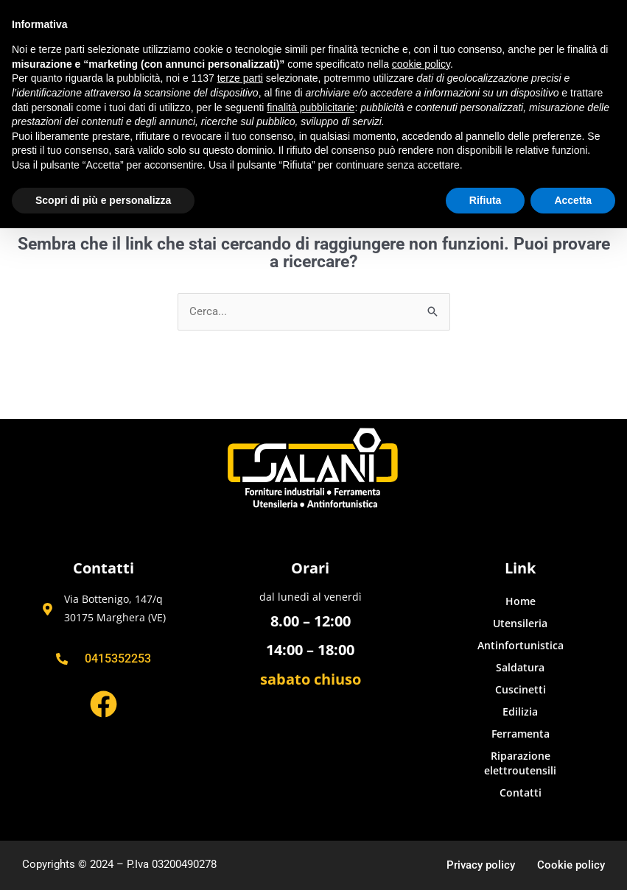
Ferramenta (520, 734)
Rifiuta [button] (485, 200)
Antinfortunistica (520, 645)
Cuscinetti (520, 689)
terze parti (240, 78)
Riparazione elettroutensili (520, 763)
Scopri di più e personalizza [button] (103, 200)
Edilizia (520, 711)
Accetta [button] (573, 200)
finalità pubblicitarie (310, 107)
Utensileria (520, 623)
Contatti (521, 792)
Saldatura (520, 667)
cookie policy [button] (421, 64)
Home (520, 601)
